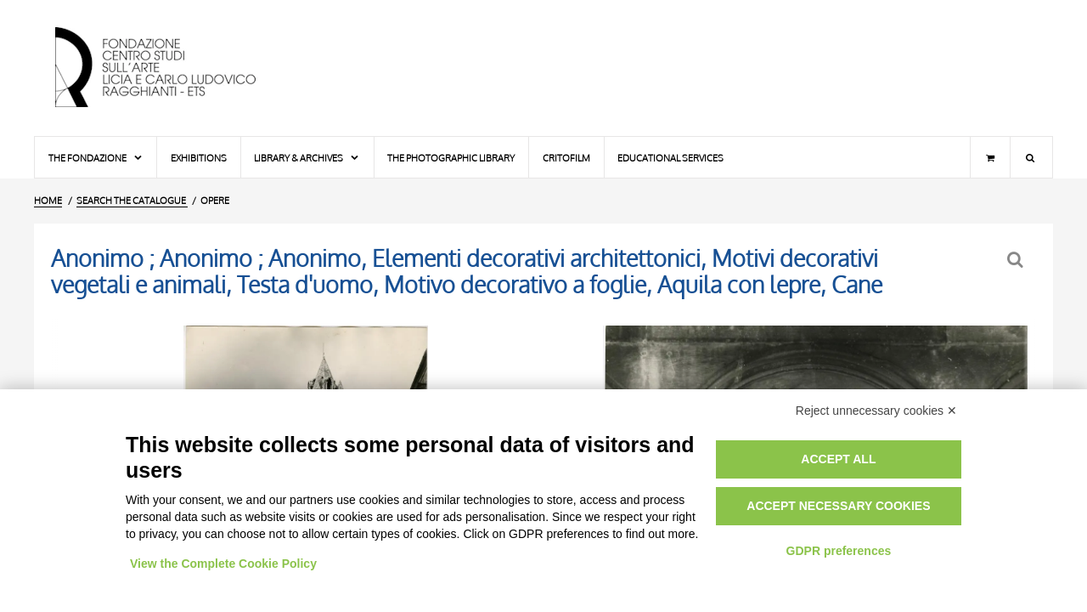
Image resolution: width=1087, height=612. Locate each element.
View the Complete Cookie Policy (223, 563)
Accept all (838, 459)
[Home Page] (170, 68)
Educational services (670, 157)
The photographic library (451, 157)
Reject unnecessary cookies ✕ (876, 410)
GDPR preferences (839, 551)
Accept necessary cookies (838, 506)
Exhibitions (199, 157)
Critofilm (566, 157)
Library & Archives (307, 157)
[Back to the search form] (1017, 260)
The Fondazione (96, 157)
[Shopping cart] (990, 157)
